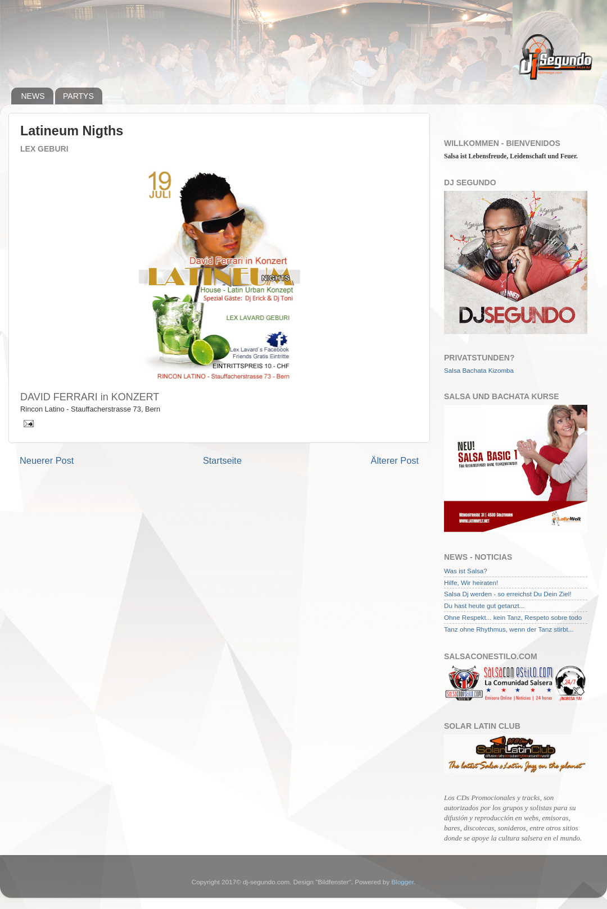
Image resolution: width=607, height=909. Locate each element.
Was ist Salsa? (465, 570)
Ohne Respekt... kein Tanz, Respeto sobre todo (513, 617)
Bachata (475, 370)
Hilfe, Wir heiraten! (471, 582)
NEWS (33, 96)
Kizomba (501, 370)
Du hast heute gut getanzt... (484, 605)
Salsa (452, 370)
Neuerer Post (47, 460)
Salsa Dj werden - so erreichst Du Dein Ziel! (508, 593)
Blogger (402, 881)
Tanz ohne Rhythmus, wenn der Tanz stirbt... (508, 629)
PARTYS (78, 96)
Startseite (222, 460)
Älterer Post (395, 460)
